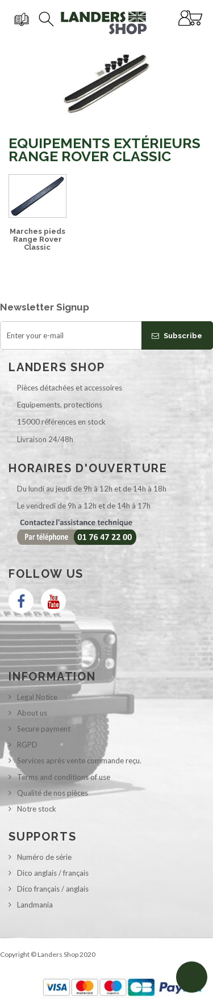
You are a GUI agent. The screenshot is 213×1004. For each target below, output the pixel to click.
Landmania (35, 904)
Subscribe (177, 335)
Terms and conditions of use (63, 777)
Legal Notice (37, 696)
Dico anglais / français (53, 872)
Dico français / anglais (53, 888)
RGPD (27, 744)
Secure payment (43, 728)
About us (32, 712)
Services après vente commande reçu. (79, 760)
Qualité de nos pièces (52, 792)
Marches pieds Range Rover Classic (37, 239)
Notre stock (36, 808)
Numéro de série (44, 857)
